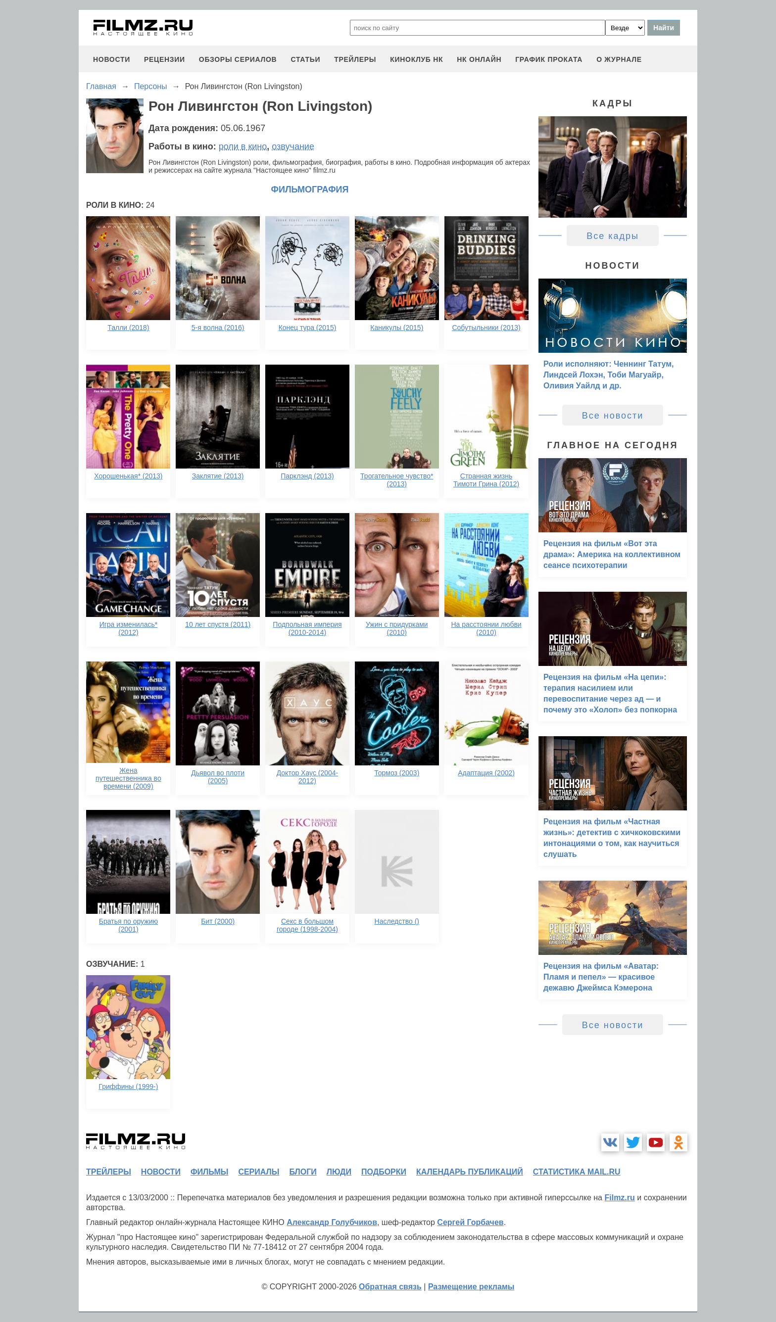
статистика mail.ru (577, 1172)
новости (111, 59)
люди (339, 1172)
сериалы (258, 1172)
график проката (548, 59)
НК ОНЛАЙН (479, 59)
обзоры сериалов (238, 59)
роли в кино (243, 146)
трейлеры (355, 59)
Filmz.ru (619, 1197)
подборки (383, 1172)
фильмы (209, 1172)
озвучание (293, 146)
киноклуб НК (416, 59)
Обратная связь (390, 1286)
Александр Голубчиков (332, 1222)
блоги (302, 1172)
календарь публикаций (469, 1172)
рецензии (164, 59)
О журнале (619, 59)
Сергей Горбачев (470, 1222)
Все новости (613, 416)
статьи (305, 59)
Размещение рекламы (471, 1286)
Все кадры (612, 236)
